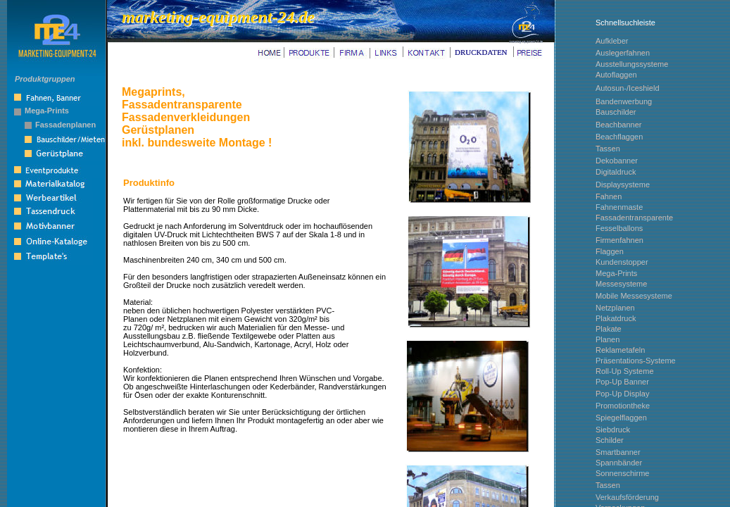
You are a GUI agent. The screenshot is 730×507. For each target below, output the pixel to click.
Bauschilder (616, 112)
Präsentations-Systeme (636, 360)
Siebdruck (613, 429)
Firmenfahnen (619, 240)
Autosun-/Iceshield (628, 88)
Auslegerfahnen (623, 53)
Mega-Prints (47, 110)
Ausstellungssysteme (632, 64)
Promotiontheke (623, 405)
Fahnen (609, 196)
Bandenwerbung (624, 101)
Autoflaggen (616, 74)
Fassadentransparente (634, 217)
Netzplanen (615, 307)
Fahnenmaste (619, 207)
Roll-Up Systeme (625, 371)
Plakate (609, 329)
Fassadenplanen (65, 124)
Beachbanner (618, 124)
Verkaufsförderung (627, 497)
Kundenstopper (622, 262)
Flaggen (610, 251)
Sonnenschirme (622, 473)
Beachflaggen (619, 136)
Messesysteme (621, 284)
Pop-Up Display (622, 393)
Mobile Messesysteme (634, 296)
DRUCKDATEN (481, 52)
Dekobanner (617, 160)
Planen (607, 339)
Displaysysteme (623, 184)
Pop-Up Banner (622, 381)
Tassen (608, 485)
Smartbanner (618, 452)
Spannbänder (619, 462)
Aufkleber (612, 41)
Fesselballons (619, 228)
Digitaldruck (616, 172)
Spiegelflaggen (621, 417)
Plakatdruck (616, 318)
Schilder (610, 440)
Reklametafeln (620, 350)
